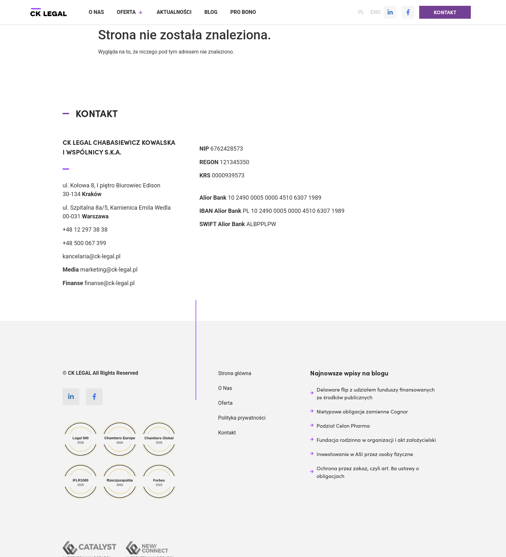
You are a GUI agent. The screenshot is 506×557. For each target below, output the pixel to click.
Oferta (130, 12)
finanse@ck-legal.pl (110, 282)
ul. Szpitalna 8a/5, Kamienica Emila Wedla (117, 207)
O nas (96, 12)
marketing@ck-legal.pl (108, 269)
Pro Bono (243, 12)
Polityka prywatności (242, 417)
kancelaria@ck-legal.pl (91, 256)
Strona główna (234, 373)
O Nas (225, 388)
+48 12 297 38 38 (85, 229)
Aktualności (174, 12)
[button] (445, 12)
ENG (375, 12)
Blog (210, 12)
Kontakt (227, 432)
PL (361, 12)
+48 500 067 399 (84, 242)
